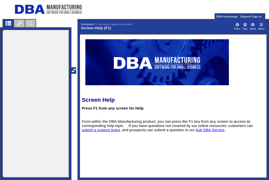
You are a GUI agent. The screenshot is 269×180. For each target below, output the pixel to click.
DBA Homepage (227, 16)
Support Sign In (250, 16)
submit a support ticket (101, 130)
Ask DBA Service (210, 130)
